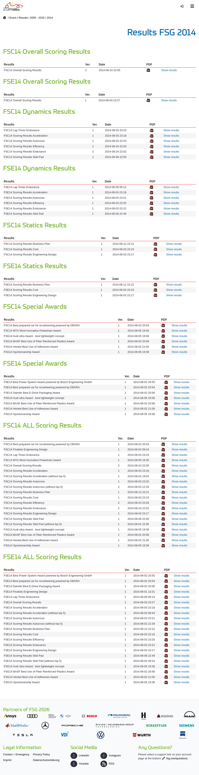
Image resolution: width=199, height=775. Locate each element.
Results (23, 17)
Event (12, 17)
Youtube (80, 763)
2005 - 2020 (37, 17)
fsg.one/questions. (177, 758)
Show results (169, 70)
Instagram (110, 755)
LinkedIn (80, 755)
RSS (107, 763)
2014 (50, 17)
